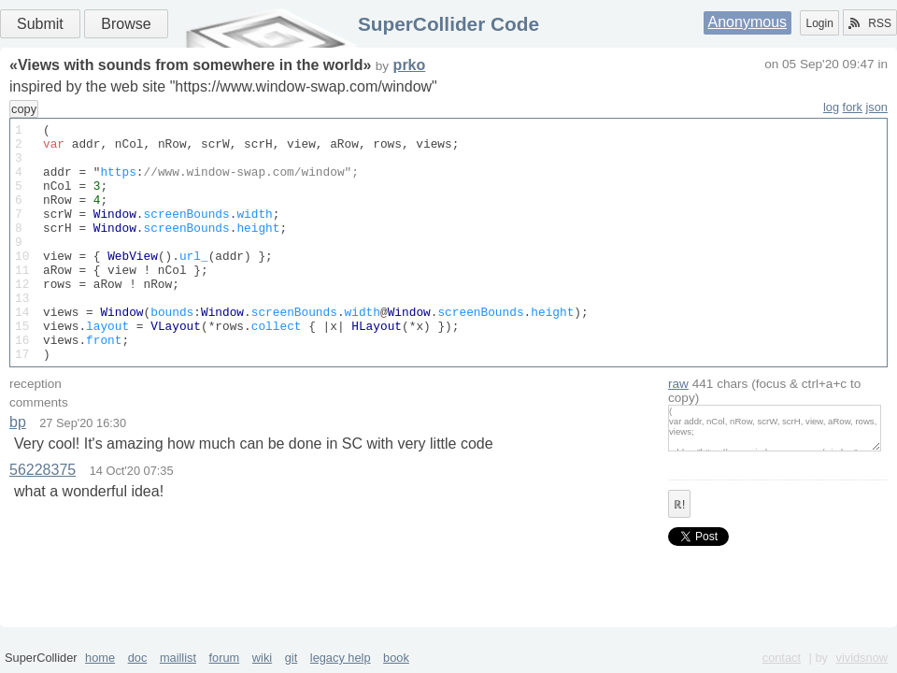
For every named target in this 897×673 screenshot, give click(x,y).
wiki (262, 658)
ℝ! (679, 552)
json (877, 107)
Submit (40, 24)
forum (224, 658)
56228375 (42, 517)
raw (678, 431)
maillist (178, 658)
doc (138, 658)
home (100, 658)
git (291, 658)
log (831, 107)
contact (781, 658)
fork (852, 107)
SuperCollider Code (448, 24)
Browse (125, 24)
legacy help (340, 658)
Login (819, 23)
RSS (869, 23)
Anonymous (748, 22)
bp (17, 470)
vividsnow (862, 658)
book (396, 658)
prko (409, 65)
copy (23, 109)
